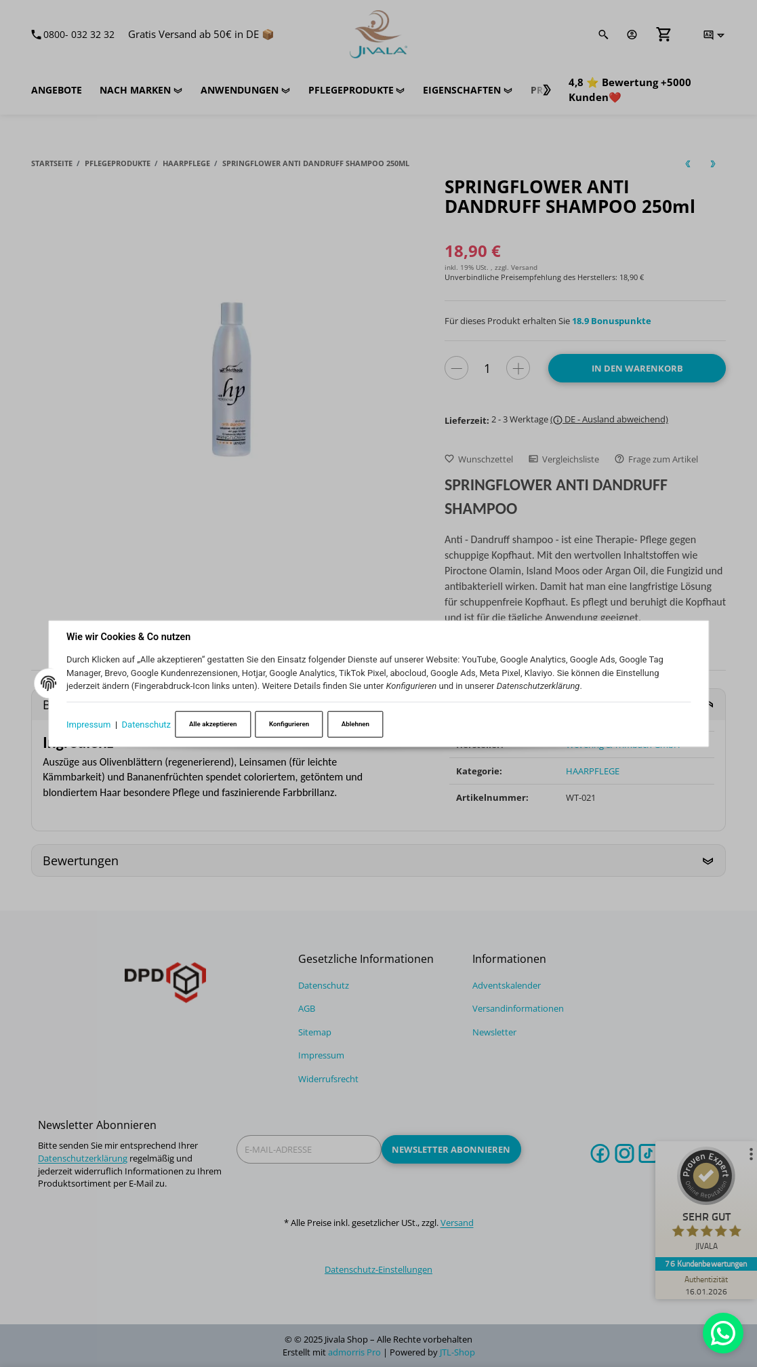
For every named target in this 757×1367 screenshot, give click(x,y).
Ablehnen (355, 724)
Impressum (88, 724)
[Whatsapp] (723, 1333)
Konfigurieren (289, 724)
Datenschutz (146, 724)
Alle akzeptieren (213, 724)
